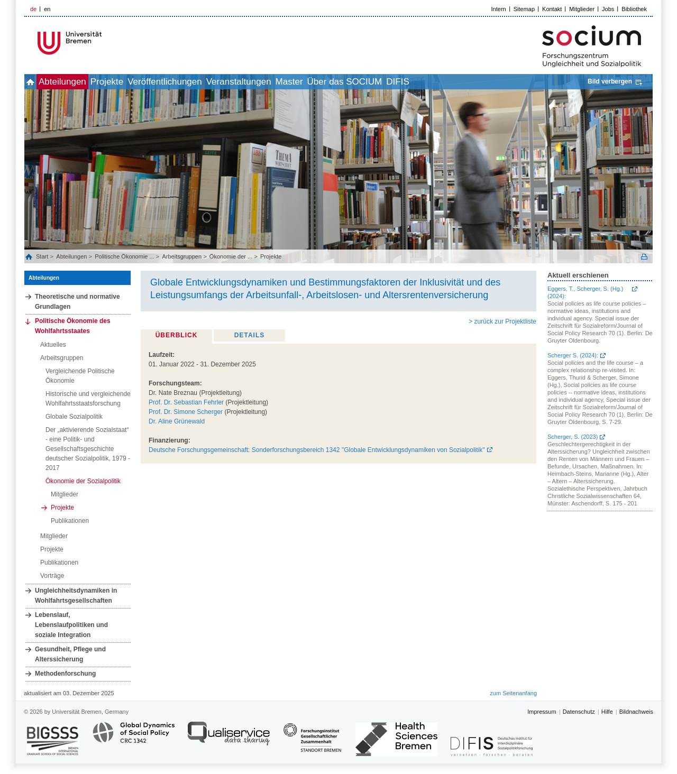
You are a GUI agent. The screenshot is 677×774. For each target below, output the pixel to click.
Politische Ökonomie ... (124, 256)
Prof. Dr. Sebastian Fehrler (186, 402)
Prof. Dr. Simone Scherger (186, 412)
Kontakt (552, 9)
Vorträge (52, 575)
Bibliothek (634, 9)
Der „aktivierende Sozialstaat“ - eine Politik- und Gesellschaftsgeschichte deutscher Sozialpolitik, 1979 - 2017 (87, 449)
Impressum (541, 711)
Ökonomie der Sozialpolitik (83, 481)
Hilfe (607, 711)
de (33, 9)
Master (353, 82)
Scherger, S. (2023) (572, 437)
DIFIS (484, 82)
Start (43, 256)
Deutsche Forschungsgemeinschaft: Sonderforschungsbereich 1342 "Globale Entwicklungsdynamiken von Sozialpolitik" (317, 450)
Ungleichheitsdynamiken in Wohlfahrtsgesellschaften (76, 595)
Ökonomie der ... (230, 256)
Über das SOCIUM (420, 82)
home (36, 81)
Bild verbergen (610, 81)
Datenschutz (579, 711)
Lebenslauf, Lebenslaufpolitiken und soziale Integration (71, 625)
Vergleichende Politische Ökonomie (80, 375)
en (47, 9)
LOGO (105, 43)
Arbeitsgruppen (182, 256)
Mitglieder (581, 9)
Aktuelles (53, 344)
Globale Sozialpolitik (74, 416)
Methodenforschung (65, 673)
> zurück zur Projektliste (502, 321)
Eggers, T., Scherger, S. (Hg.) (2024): (585, 292)
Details (249, 335)
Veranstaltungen (291, 82)
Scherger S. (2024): (572, 355)
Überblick (176, 335)
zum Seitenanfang (513, 693)
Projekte (136, 82)
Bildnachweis (636, 711)
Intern (498, 9)
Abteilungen (80, 82)
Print (644, 257)
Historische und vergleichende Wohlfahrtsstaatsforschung (88, 398)
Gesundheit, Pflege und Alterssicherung (70, 654)
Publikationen (70, 520)
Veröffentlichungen (205, 82)
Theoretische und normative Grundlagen (77, 301)
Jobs (608, 9)
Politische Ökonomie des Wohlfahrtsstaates (73, 326)
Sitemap (524, 9)
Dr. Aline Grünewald (177, 421)
